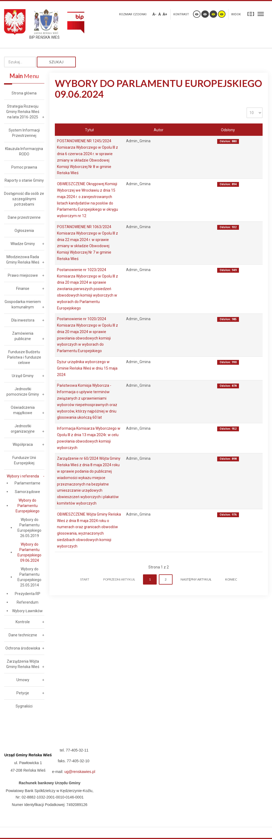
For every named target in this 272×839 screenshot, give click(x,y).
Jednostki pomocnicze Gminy (22, 391)
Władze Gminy (22, 244)
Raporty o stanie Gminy (24, 180)
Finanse (22, 288)
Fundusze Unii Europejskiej (24, 460)
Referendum (27, 602)
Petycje (22, 693)
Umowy (22, 680)
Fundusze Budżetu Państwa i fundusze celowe (24, 357)
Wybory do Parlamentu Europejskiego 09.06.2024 (29, 552)
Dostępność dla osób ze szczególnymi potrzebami (24, 198)
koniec (231, 579)
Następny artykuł (196, 579)
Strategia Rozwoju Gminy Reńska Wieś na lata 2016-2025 (22, 111)
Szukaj (56, 62)
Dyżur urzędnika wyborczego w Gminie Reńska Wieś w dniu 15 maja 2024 (87, 368)
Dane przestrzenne (24, 217)
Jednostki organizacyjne (23, 428)
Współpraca (23, 444)
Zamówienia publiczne (22, 336)
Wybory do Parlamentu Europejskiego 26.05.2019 (29, 527)
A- (154, 14)
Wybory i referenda (23, 476)
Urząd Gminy (23, 376)
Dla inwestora (22, 320)
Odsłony (228, 130)
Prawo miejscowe (23, 275)
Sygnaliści (24, 706)
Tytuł (89, 130)
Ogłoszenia (24, 230)
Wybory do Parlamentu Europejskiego (28, 505)
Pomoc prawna (24, 167)
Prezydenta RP (27, 594)
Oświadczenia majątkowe (23, 410)
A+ (165, 14)
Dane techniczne (23, 635)
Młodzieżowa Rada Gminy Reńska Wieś (22, 259)
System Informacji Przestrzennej (24, 133)
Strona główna (24, 93)
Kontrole (23, 622)
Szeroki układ (260, 13)
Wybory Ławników (27, 611)
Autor (158, 130)
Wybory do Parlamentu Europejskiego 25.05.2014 (29, 577)
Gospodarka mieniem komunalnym (23, 304)
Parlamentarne (27, 483)
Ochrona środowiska (22, 648)
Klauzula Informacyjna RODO (24, 151)
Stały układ (250, 13)
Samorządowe (27, 492)
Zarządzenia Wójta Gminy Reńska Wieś (22, 664)
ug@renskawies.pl (79, 771)
